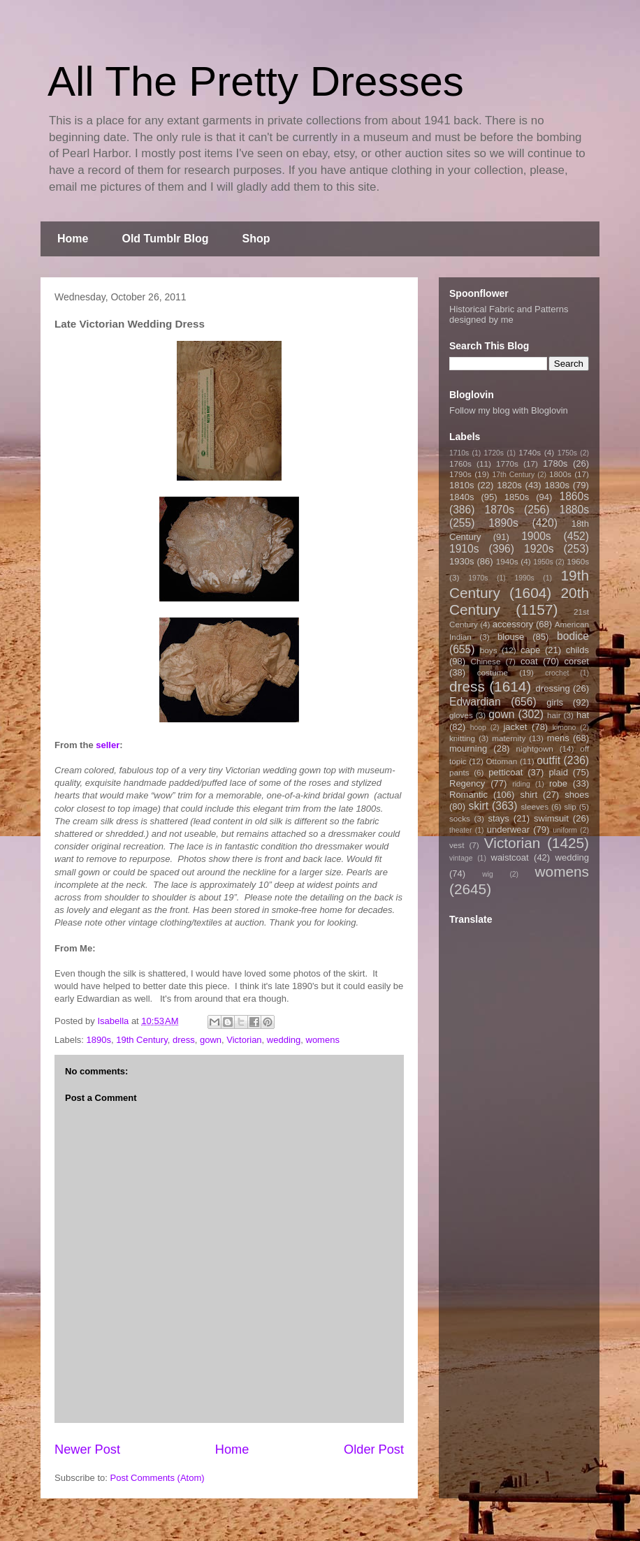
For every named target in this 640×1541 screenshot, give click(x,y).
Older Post (374, 1449)
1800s (560, 474)
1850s (516, 497)
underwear (508, 829)
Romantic (468, 794)
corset (577, 661)
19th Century (141, 1040)
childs (577, 650)
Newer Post (87, 1449)
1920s (539, 549)
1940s (507, 561)
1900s (536, 536)
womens (323, 1040)
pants (459, 772)
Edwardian (475, 702)
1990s (524, 578)
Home (72, 238)
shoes (577, 794)
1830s (557, 485)
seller (107, 745)
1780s (555, 463)
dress (184, 1040)
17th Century (513, 475)
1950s (543, 562)
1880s (575, 510)
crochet (557, 673)
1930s (461, 561)
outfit (548, 760)
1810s (461, 485)
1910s (464, 549)
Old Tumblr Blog (165, 238)
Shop (256, 238)
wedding (283, 1040)
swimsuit (551, 818)
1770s (507, 463)
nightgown (534, 748)
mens (558, 738)
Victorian (243, 1040)
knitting (462, 738)
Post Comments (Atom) (157, 1478)
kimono (564, 727)
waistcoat (510, 857)
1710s (459, 453)
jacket (515, 727)
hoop (478, 727)
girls (554, 702)
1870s (499, 510)
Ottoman (502, 761)
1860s (574, 496)
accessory (513, 624)
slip (570, 806)
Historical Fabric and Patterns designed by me (509, 314)
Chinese (486, 661)
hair (554, 715)
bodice (573, 636)
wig (487, 874)
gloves (461, 715)
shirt (528, 794)
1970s (478, 578)
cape (530, 650)
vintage (461, 858)
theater (460, 830)
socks (459, 818)
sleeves (534, 806)
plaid (557, 772)
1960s (578, 561)
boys (488, 650)
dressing (553, 688)
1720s (494, 453)
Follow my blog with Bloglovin (508, 410)
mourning (468, 748)
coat (529, 661)
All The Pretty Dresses (256, 81)
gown (210, 1040)
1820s (509, 485)
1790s (460, 474)
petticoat (505, 772)
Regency (467, 783)
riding (521, 784)
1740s (529, 452)
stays (498, 818)
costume (492, 672)
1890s (99, 1040)
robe (558, 783)
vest (456, 844)
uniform (565, 830)
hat (582, 715)
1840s (461, 497)
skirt (478, 806)
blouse (510, 636)
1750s (567, 453)
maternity (508, 738)
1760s (460, 463)
